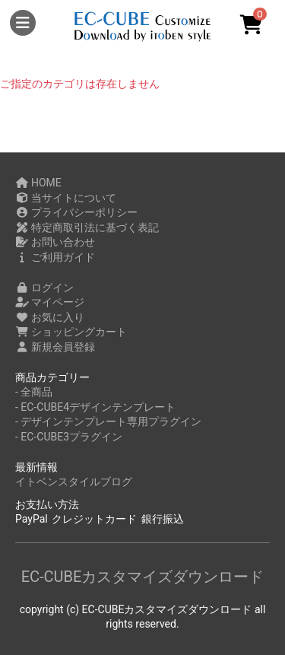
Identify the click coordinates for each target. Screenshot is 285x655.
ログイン (44, 287)
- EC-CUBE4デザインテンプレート (95, 407)
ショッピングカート (71, 332)
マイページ (49, 302)
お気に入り (49, 317)
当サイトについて (65, 198)
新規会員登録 (55, 347)
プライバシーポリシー (76, 212)
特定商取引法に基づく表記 (87, 227)
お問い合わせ (55, 242)
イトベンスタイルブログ (73, 481)
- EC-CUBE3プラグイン (68, 437)
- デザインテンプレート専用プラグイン (108, 421)
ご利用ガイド (55, 257)
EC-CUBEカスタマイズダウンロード (142, 577)
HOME (38, 182)
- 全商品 (33, 392)
